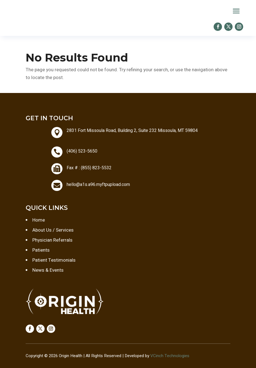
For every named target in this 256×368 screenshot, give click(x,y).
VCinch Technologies (169, 356)
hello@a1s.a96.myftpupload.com (98, 184)
